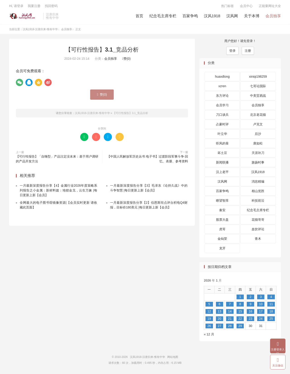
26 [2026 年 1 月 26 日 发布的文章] (209, 326)
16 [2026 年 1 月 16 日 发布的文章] (250, 311)
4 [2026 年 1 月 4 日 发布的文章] (271, 297)
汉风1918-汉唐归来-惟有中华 (25, 16)
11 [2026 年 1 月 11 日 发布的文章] (271, 304)
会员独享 (273, 16)
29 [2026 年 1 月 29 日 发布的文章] (240, 326)
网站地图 (172, 357)
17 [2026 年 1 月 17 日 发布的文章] (261, 311)
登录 (232, 50)
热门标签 (227, 6)
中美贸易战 (258, 95)
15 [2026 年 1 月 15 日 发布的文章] (240, 311)
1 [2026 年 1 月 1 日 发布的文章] (240, 297)
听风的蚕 (222, 143)
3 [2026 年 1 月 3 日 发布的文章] (261, 297)
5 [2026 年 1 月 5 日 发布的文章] (209, 304)
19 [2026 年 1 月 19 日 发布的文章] (209, 318)
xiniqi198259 (258, 76)
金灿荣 (222, 238)
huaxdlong (222, 76)
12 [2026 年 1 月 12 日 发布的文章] (209, 311)
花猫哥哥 (258, 219)
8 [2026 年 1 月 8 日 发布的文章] (240, 304)
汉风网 (232, 16)
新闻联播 (222, 162)
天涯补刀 (258, 153)
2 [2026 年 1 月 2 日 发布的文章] (250, 297)
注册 (248, 50)
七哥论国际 (258, 86)
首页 (139, 16)
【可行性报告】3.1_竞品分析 (102, 49)
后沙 (258, 134)
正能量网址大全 (270, 6)
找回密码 (51, 6)
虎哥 (222, 229)
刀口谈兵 (222, 114)
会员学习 (222, 105)
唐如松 (258, 143)
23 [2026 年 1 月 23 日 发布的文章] (250, 318)
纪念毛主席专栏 (162, 16)
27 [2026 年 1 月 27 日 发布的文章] (219, 326)
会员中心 (246, 6)
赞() (126, 58)
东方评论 (222, 95)
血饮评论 (258, 229)
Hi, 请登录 (16, 6)
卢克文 (258, 124)
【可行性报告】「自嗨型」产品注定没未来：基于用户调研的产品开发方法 (57, 159)
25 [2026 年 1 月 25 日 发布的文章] (271, 318)
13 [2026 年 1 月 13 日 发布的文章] (219, 311)
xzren (222, 86)
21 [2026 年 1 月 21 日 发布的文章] (230, 318)
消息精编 (258, 181)
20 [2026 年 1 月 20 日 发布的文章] (219, 318)
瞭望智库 (222, 200)
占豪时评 (222, 124)
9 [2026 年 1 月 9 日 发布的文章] (250, 304)
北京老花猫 (258, 114)
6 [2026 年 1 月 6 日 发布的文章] (219, 304)
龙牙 (222, 248)
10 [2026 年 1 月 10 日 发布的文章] (261, 304)
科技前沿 (258, 200)
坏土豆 (222, 153)
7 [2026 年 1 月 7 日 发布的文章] (230, 304)
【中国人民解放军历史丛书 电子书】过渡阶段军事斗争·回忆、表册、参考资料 (147, 159)
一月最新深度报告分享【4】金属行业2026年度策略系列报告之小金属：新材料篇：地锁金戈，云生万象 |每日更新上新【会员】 (58, 190)
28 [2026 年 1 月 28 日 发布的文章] (230, 326)
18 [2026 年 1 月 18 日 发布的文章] (271, 311)
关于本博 (251, 16)
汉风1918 (212, 16)
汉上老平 (222, 172)
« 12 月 (209, 334)
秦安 (222, 210)
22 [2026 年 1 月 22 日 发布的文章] (240, 318)
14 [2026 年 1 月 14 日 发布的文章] (230, 311)
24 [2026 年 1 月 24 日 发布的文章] (261, 318)
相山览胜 (258, 191)
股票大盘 (222, 219)
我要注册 (34, 6)
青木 (258, 238)
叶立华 (222, 134)
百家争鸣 (190, 16)
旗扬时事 (258, 162)
